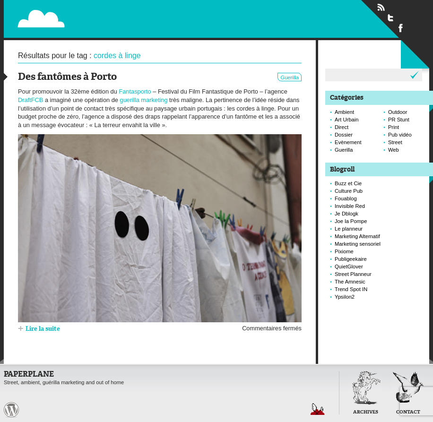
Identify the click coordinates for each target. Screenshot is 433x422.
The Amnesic (350, 281)
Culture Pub (349, 191)
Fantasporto (135, 91)
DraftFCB (30, 99)
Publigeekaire (351, 259)
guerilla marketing (144, 99)
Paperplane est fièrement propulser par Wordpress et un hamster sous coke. (11, 409)
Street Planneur (353, 274)
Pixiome (344, 251)
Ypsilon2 (345, 297)
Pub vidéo (400, 135)
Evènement (348, 142)
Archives (365, 412)
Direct (341, 127)
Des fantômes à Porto (67, 77)
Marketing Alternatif (357, 236)
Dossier (344, 135)
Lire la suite (43, 329)
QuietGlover (349, 266)
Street (395, 142)
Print (393, 127)
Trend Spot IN (351, 289)
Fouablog (346, 198)
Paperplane (99, 13)
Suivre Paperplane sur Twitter (391, 17)
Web (393, 150)
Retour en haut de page (318, 409)
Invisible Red (350, 206)
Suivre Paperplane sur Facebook (401, 27)
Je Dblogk (346, 213)
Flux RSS (381, 7)
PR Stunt (398, 119)
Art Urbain (346, 119)
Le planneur (349, 229)
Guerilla (289, 77)
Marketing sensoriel (358, 244)
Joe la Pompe (351, 221)
